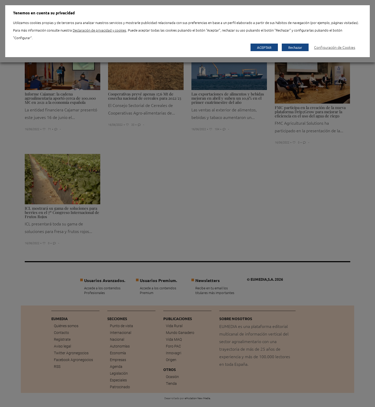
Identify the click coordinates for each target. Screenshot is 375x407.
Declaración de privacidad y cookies (99, 30)
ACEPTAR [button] (264, 47)
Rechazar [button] (295, 47)
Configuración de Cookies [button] (334, 47)
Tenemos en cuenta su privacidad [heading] (44, 12)
